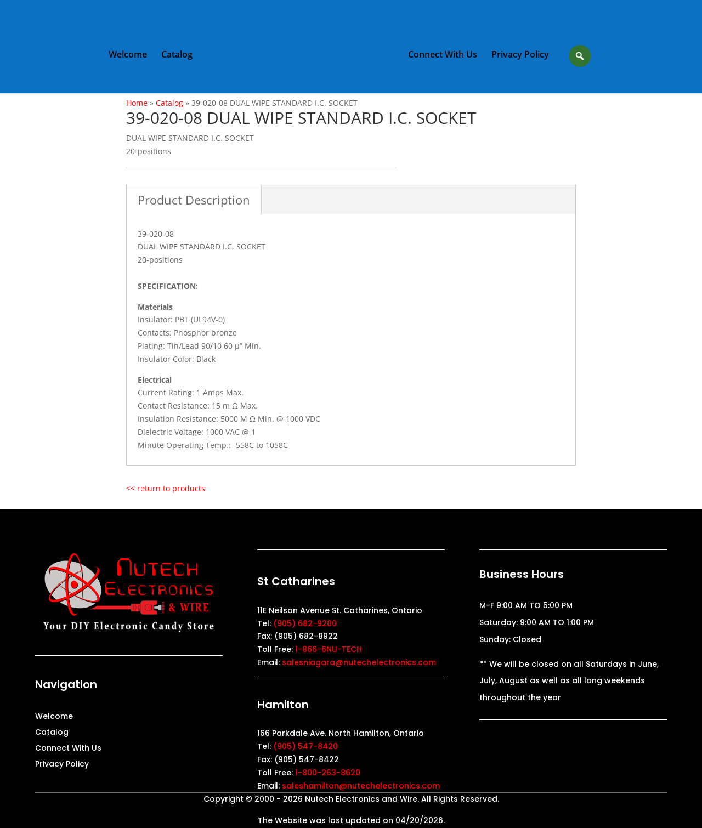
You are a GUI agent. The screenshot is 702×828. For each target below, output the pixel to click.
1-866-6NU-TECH (328, 649)
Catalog (177, 55)
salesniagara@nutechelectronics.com (359, 662)
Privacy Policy (520, 55)
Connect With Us (442, 55)
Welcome (128, 55)
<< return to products (165, 488)
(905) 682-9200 (305, 623)
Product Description (194, 199)
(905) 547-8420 (305, 746)
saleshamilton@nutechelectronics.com (361, 785)
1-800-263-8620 (327, 772)
